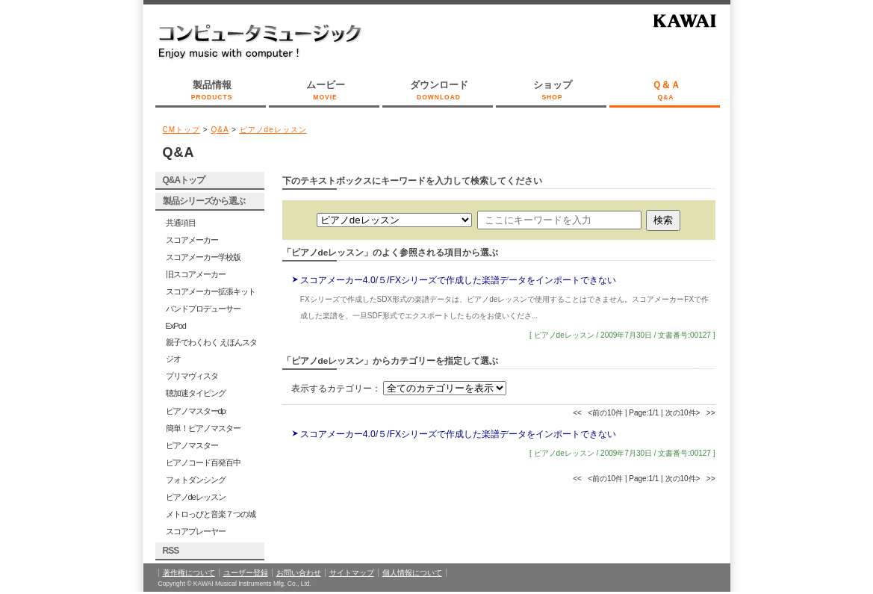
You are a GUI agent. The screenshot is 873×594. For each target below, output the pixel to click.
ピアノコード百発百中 (203, 462)
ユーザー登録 (245, 573)
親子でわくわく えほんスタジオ (211, 350)
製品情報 (212, 91)
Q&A (220, 130)
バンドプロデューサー (203, 308)
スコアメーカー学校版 (203, 257)
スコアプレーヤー (196, 531)
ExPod (176, 325)
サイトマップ (351, 573)
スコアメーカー (192, 239)
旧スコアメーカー (196, 274)
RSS (171, 550)
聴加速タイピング (196, 393)
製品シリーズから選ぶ (204, 201)
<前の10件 (605, 413)
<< (577, 413)
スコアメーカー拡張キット (210, 291)
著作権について (189, 573)
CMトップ (182, 130)
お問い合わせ (298, 573)
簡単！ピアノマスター (203, 428)
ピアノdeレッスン (273, 130)
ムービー (325, 91)
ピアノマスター (192, 445)
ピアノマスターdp (196, 410)
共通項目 (181, 222)
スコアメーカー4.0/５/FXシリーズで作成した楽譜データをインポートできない (458, 280)
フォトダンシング (196, 479)
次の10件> (682, 413)
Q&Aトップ (184, 180)
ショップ (552, 91)
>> (710, 413)
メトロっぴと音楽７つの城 (210, 514)
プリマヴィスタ (192, 375)
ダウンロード (439, 91)
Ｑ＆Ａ (666, 91)
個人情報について (412, 573)
